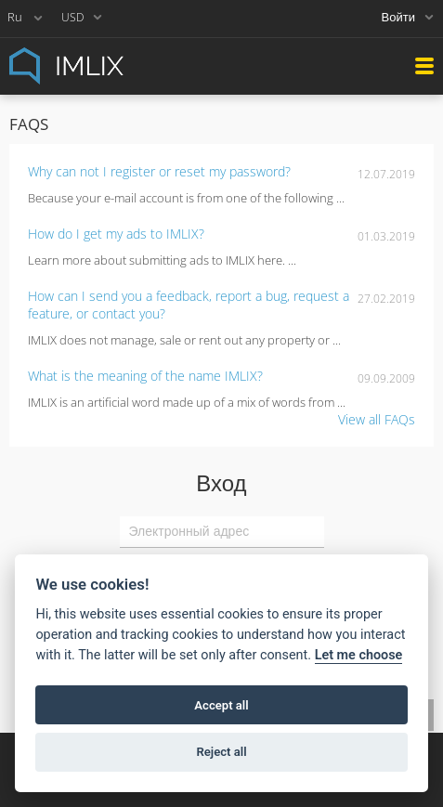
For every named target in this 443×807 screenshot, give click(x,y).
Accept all (221, 705)
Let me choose (359, 655)
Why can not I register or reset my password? (159, 171)
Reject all (221, 752)
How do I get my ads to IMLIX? (116, 233)
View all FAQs (376, 419)
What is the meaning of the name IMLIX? (145, 375)
